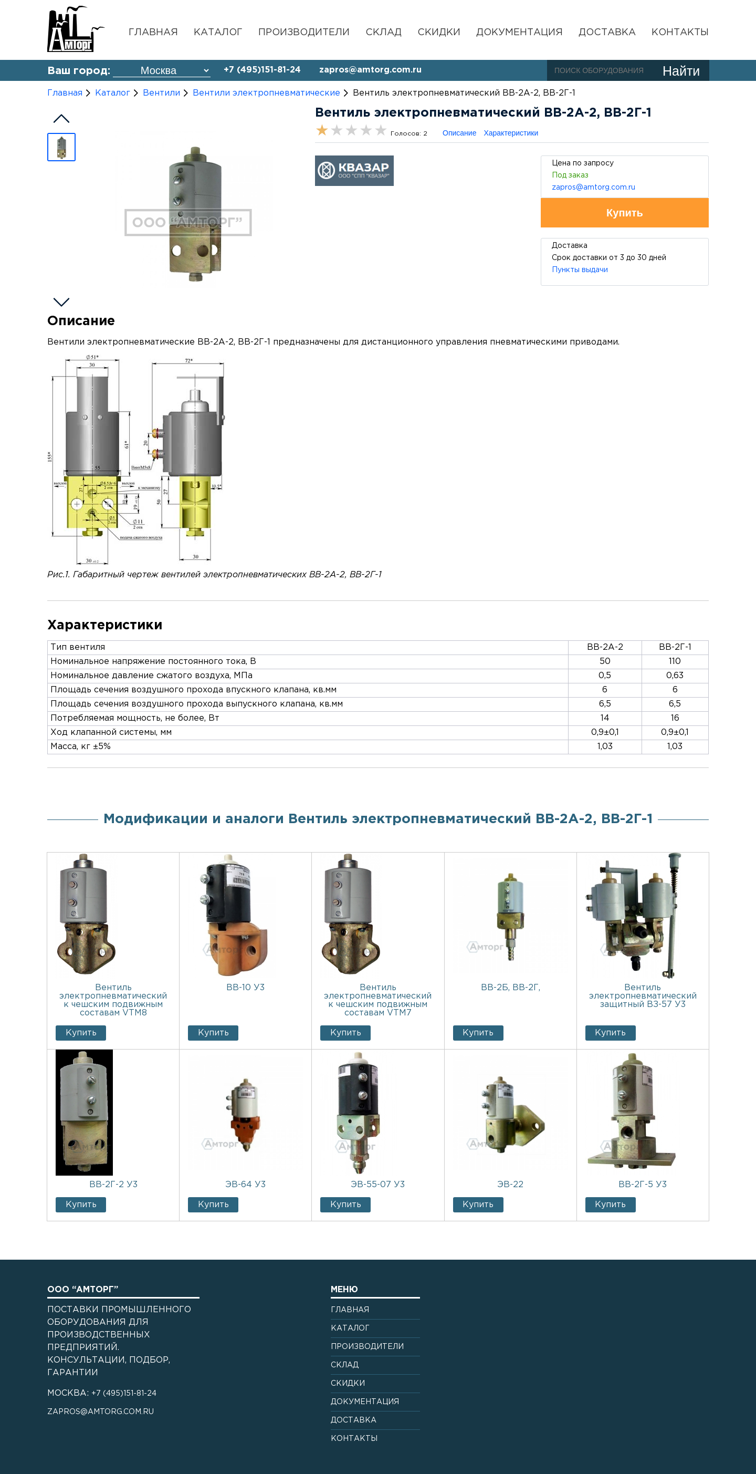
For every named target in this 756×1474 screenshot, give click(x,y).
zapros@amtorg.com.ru (370, 70)
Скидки (438, 32)
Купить (81, 1033)
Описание (459, 133)
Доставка (607, 32)
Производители (304, 32)
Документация (519, 32)
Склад (383, 32)
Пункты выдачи (580, 270)
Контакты (680, 32)
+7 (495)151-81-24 (262, 70)
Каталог (218, 32)
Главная (153, 32)
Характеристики (511, 133)
